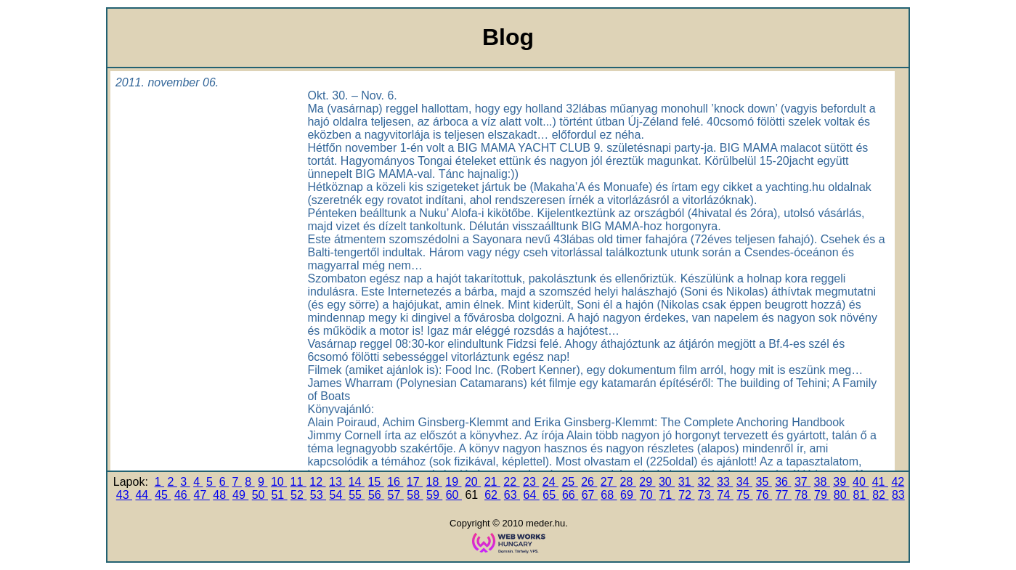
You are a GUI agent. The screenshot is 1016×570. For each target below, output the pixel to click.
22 (511, 482)
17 (415, 482)
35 (763, 482)
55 (357, 495)
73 (706, 495)
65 (550, 495)
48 (221, 495)
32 (705, 482)
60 (454, 495)
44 (143, 495)
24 (550, 482)
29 (647, 482)
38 (822, 482)
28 (628, 482)
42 (897, 482)
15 (375, 482)
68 (609, 495)
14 (357, 482)
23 (531, 482)
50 (260, 495)
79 (822, 495)
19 (453, 482)
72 (686, 495)
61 (473, 495)
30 (667, 482)
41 (880, 482)
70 (648, 495)
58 (415, 495)
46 (182, 495)
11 (298, 482)
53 (318, 495)
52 (298, 495)
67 (590, 495)
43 (124, 495)
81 (861, 495)
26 (589, 482)
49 (240, 495)
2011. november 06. (167, 82)
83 (898, 495)
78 (802, 495)
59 (434, 495)
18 (434, 482)
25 (569, 482)
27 (609, 482)
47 (202, 495)
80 (842, 495)
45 (163, 495)
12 (317, 482)
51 (279, 495)
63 (512, 495)
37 (802, 482)
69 (628, 495)
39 (841, 482)
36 (783, 482)
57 (396, 495)
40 (861, 482)
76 (764, 495)
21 (492, 482)
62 (492, 495)
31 (686, 482)
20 (473, 482)
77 (784, 495)
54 (338, 495)
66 (570, 495)
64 (532, 495)
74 (725, 495)
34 (744, 482)
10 (279, 482)
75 (744, 495)
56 (376, 495)
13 (337, 482)
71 (667, 495)
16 (395, 482)
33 (725, 482)
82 (880, 495)
